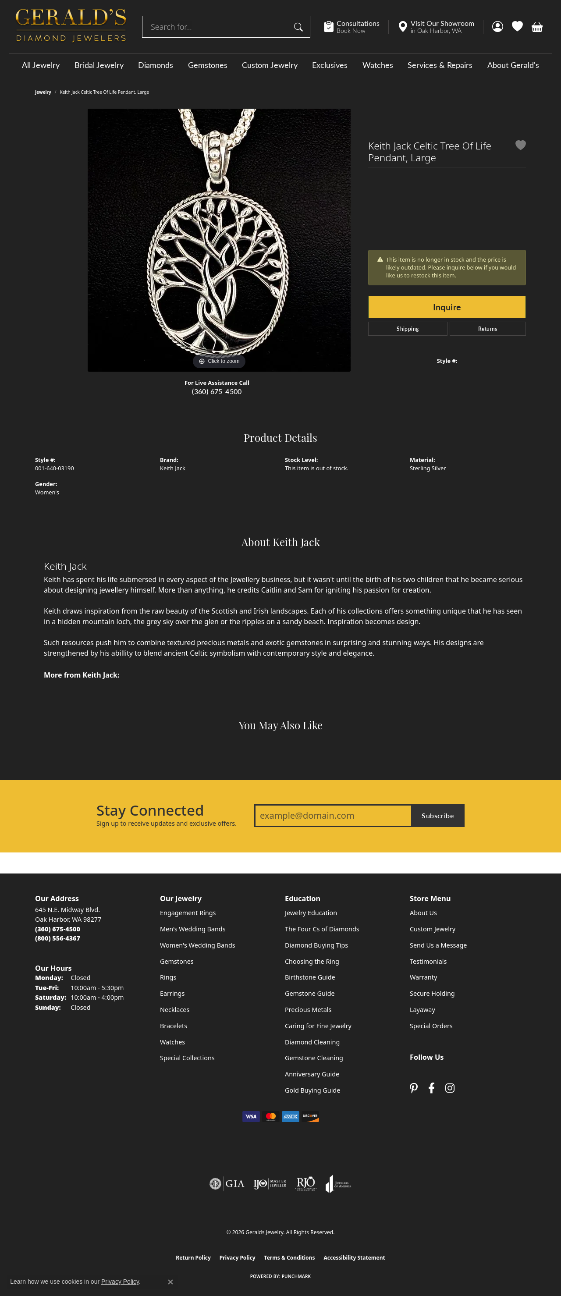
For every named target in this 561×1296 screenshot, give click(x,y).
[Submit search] (300, 26)
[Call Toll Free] (57, 938)
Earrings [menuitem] (172, 993)
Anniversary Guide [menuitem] (312, 1074)
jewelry (43, 92)
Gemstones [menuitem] (177, 961)
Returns (487, 328)
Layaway (422, 1009)
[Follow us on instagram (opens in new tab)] (449, 1088)
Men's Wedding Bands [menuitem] (193, 929)
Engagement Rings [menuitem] (188, 913)
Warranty (423, 977)
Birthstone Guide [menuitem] (310, 977)
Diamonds (155, 65)
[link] (356, 27)
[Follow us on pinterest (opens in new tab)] (414, 1088)
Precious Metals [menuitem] (308, 1009)
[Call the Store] (57, 929)
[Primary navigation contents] (280, 64)
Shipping (408, 328)
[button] (497, 27)
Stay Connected (150, 810)
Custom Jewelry (270, 65)
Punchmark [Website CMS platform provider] (296, 1276)
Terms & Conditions (289, 1257)
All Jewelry (41, 65)
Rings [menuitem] (168, 977)
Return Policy (193, 1257)
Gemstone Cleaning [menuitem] (314, 1058)
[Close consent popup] (170, 1282)
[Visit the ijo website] (269, 1184)
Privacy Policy (238, 1257)
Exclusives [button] (330, 65)
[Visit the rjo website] (306, 1184)
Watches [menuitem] (172, 1042)
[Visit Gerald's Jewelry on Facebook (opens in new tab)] (431, 1088)
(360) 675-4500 (217, 391)
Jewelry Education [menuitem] (311, 913)
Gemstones (207, 65)
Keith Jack (172, 468)
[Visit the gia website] (227, 1184)
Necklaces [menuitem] (174, 1009)
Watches (377, 65)
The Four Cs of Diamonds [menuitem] (322, 929)
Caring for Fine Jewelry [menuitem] (318, 1026)
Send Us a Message (438, 945)
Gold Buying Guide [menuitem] (312, 1090)
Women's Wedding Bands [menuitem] (197, 945)
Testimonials (428, 961)
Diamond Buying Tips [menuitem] (316, 945)
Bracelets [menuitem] (173, 1026)
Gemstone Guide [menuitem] (310, 993)
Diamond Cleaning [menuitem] (312, 1042)
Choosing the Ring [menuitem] (312, 961)
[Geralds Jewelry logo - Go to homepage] (71, 26)
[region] (219, 240)
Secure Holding (432, 993)
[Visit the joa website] (338, 1184)
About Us (423, 913)
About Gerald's (513, 65)
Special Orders (431, 1026)
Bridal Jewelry (99, 65)
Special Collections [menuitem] (187, 1058)
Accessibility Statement (354, 1257)
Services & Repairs (440, 65)
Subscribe (438, 815)
